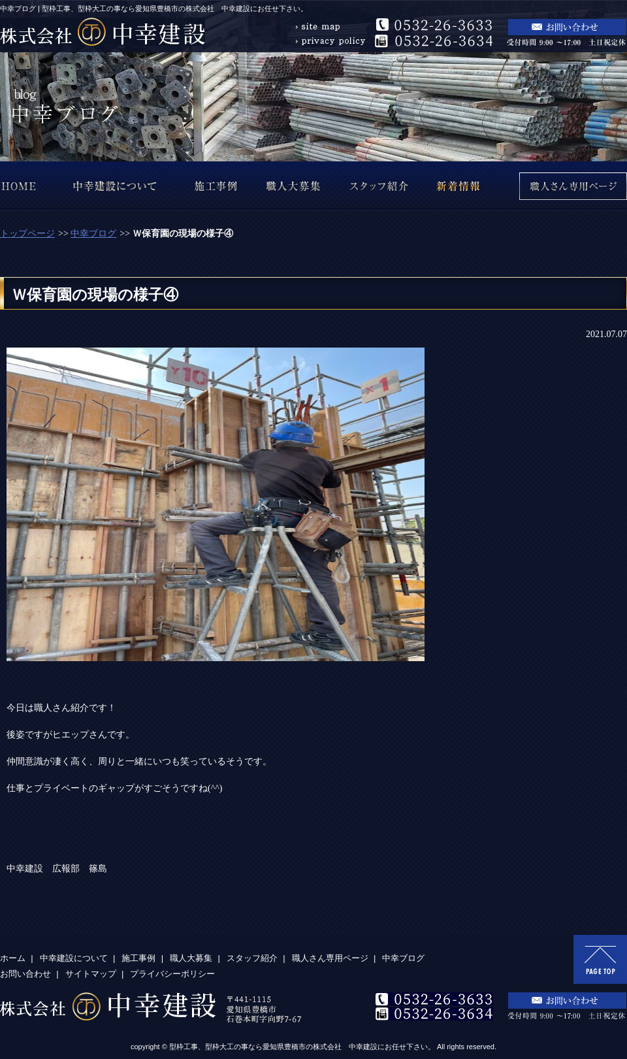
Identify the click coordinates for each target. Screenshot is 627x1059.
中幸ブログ (93, 233)
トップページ (27, 233)
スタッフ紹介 (252, 958)
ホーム (12, 958)
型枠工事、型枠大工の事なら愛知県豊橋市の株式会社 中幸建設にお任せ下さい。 (302, 1047)
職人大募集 (191, 958)
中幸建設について (74, 958)
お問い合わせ (25, 974)
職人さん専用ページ (330, 958)
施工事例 (138, 958)
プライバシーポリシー (172, 974)
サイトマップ (90, 974)
